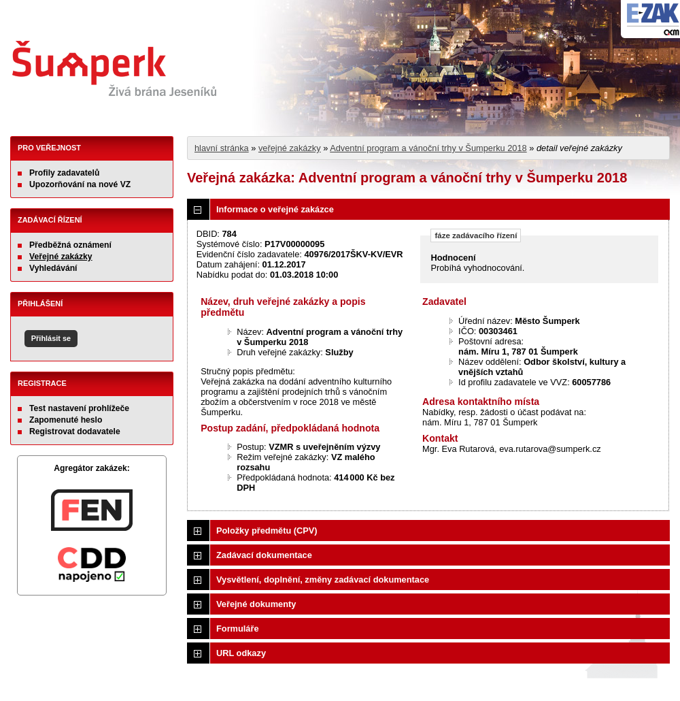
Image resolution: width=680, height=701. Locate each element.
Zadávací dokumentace (264, 555)
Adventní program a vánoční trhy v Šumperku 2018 (428, 148)
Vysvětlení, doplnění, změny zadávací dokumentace (322, 579)
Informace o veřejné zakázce (275, 209)
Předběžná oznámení (70, 245)
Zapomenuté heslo (65, 420)
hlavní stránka (221, 148)
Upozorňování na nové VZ (80, 184)
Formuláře (237, 628)
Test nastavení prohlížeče (79, 408)
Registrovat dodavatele (74, 431)
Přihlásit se (51, 338)
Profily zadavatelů (64, 173)
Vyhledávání (53, 268)
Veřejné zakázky (60, 256)
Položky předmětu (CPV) (267, 530)
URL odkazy (241, 653)
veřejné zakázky (289, 148)
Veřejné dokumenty (256, 604)
